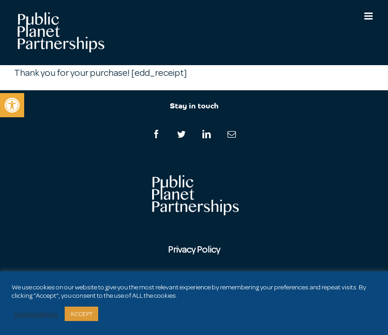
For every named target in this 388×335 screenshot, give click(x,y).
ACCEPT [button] (81, 313)
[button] (12, 105)
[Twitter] (181, 134)
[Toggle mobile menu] (369, 16)
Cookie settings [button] (36, 314)
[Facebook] (156, 134)
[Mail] (231, 134)
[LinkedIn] (206, 134)
